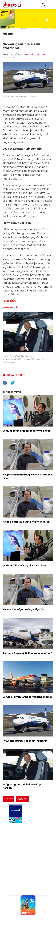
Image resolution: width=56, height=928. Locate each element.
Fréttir (8, 799)
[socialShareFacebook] (5, 383)
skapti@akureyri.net (35, 54)
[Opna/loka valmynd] (51, 4)
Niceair (22, 799)
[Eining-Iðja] (28, 880)
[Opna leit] (43, 4)
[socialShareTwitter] (12, 383)
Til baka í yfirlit (14, 375)
